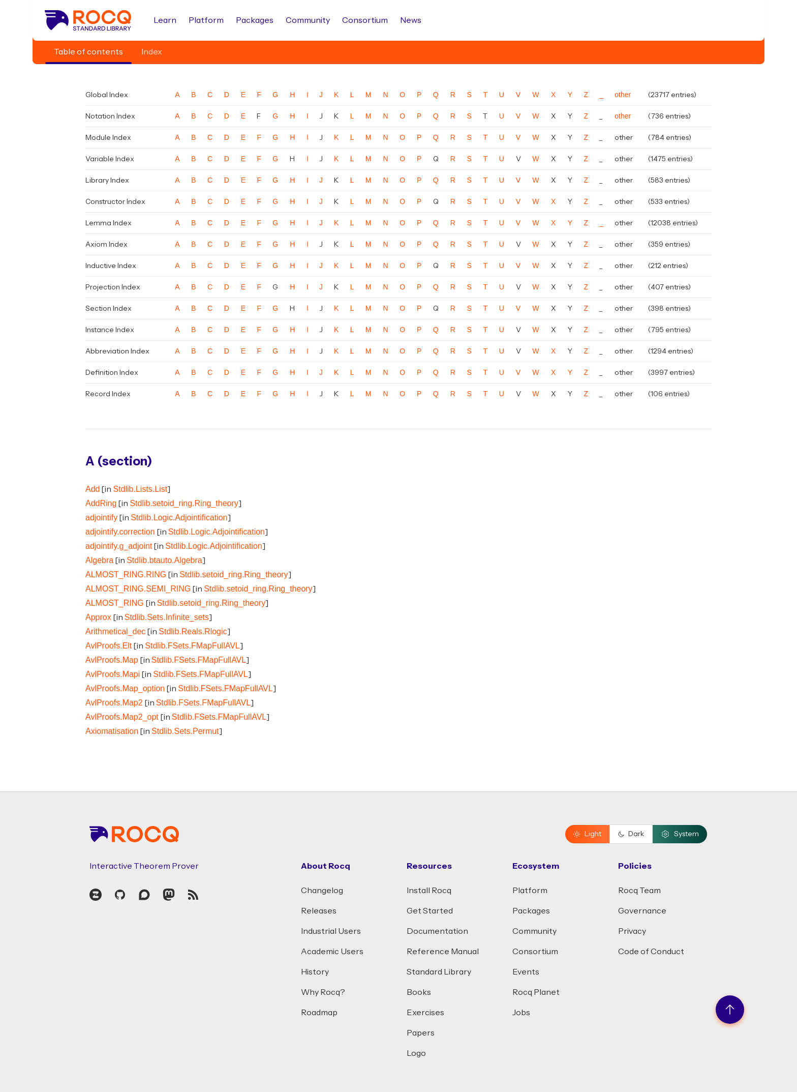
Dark (631, 834)
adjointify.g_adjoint (118, 546)
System (680, 834)
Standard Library (439, 972)
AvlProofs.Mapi (112, 674)
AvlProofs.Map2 (114, 702)
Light (587, 834)
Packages (254, 20)
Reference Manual (443, 952)
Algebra (99, 560)
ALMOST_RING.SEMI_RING (138, 588)
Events (525, 972)
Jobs (521, 1013)
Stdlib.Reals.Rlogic (193, 631)
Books (419, 992)
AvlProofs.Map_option (125, 688)
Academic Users (332, 952)
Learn (165, 20)
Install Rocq (429, 891)
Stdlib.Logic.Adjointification (179, 517)
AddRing (100, 503)
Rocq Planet (536, 992)
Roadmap (319, 1013)
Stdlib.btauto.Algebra (164, 560)
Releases (318, 911)
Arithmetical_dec (115, 631)
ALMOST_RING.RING (125, 574)
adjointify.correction (120, 531)
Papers (421, 1033)
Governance (642, 911)
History (315, 972)
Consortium (365, 20)
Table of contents (88, 52)
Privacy (632, 931)
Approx (98, 617)
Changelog (322, 891)
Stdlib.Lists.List (140, 489)
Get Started (430, 911)
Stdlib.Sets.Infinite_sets (167, 617)
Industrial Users (331, 931)
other (623, 95)
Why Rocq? (323, 992)
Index (151, 52)
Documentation (437, 931)
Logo (416, 1053)
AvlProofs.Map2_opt (122, 717)
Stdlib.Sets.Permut (185, 731)
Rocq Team (639, 891)
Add (92, 489)
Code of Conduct (651, 952)
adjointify (101, 517)
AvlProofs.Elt (108, 645)
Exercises (425, 1013)
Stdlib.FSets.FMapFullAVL (192, 645)
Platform (206, 20)
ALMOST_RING (114, 603)
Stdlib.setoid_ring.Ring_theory (184, 503)
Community (308, 20)
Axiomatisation (111, 731)
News (410, 20)
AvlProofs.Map (111, 660)
